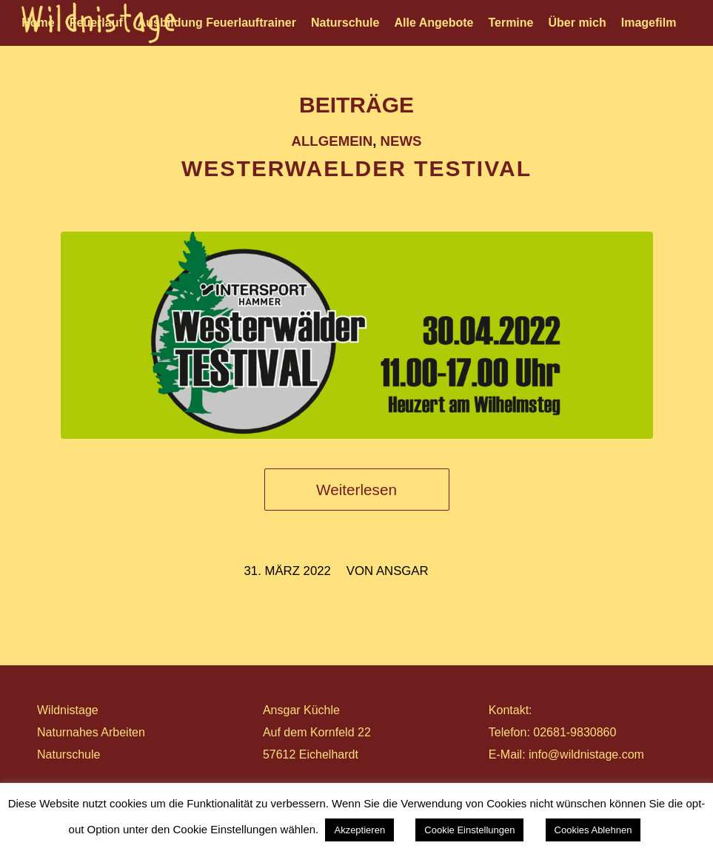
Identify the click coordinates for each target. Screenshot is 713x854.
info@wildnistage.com (586, 754)
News (401, 141)
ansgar (402, 571)
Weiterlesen (356, 489)
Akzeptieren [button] (359, 829)
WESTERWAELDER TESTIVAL (356, 168)
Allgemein (332, 141)
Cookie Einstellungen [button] (469, 829)
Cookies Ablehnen (593, 829)
